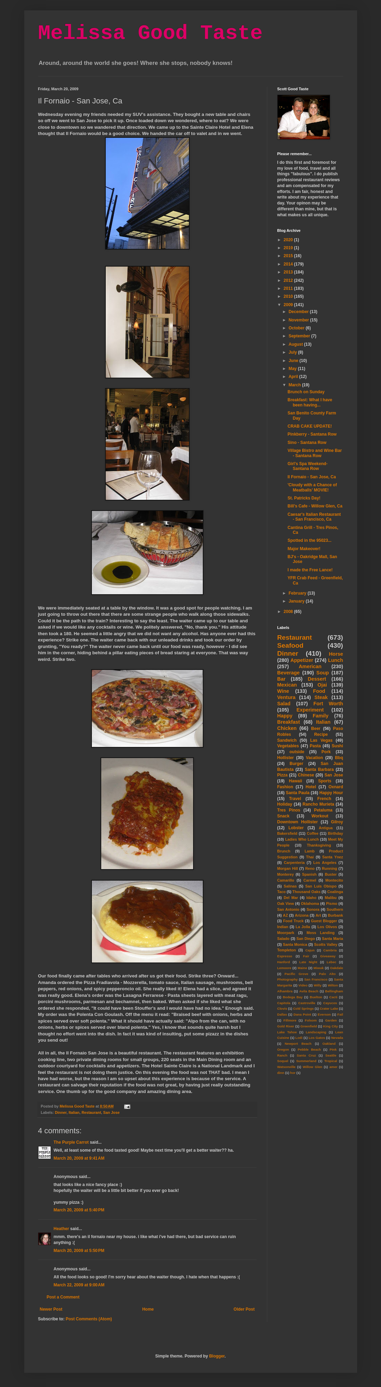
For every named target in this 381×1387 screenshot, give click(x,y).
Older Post (244, 1309)
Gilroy (337, 821)
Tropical (330, 1061)
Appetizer (302, 660)
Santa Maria (332, 938)
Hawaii (295, 781)
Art (318, 915)
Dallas (282, 1014)
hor (292, 1073)
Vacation (314, 757)
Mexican (287, 685)
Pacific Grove (296, 974)
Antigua (325, 828)
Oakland (329, 1043)
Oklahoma (310, 903)
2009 (289, 304)
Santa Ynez (332, 857)
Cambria (330, 950)
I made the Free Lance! (309, 570)
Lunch (335, 660)
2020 (289, 239)
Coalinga (335, 892)
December (299, 311)
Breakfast (288, 722)
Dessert (317, 679)
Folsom (311, 1020)
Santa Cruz (306, 1055)
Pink (333, 1049)
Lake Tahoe (287, 1032)
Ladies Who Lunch (302, 839)
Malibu (331, 898)
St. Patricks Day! (303, 498)
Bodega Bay (293, 997)
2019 (289, 247)
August (296, 344)
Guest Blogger (324, 921)
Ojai (322, 685)
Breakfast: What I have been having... (309, 402)
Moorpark (285, 933)
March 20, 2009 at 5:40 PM (79, 1210)
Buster (331, 874)
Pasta (315, 745)
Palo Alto (327, 974)
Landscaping (316, 1032)
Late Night (308, 962)
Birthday (335, 833)
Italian (74, 1112)
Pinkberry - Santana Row (311, 434)
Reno (309, 868)
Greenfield (309, 1026)
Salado (283, 938)
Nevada (337, 1038)
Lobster (296, 827)
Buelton (316, 997)
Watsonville (286, 1067)
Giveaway (328, 956)
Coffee (313, 833)
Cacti (333, 997)
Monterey (285, 874)
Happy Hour (331, 792)
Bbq (339, 757)
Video (303, 985)
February (298, 593)
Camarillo (285, 880)
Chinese (306, 775)
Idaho (311, 898)
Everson (324, 1014)
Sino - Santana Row (306, 442)
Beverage (288, 672)
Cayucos (330, 1003)
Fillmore (290, 1020)
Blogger (217, 1356)
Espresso (284, 956)
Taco (281, 892)
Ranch (282, 1055)
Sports (324, 781)
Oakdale (336, 968)
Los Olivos (327, 927)
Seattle (331, 1055)
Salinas (290, 886)
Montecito (334, 880)
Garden (331, 1020)
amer (333, 1067)
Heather (61, 1228)
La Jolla (303, 927)
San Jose (111, 1112)
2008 (289, 611)
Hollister (285, 757)
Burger (296, 763)
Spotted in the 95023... (309, 540)
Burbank (335, 915)
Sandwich (287, 740)
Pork (326, 751)
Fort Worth (328, 703)
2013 (289, 272)
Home (148, 1309)
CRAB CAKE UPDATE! (309, 426)
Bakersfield (287, 833)
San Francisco (316, 979)
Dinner (61, 1112)
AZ (285, 915)
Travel (295, 798)
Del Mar (291, 898)
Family (321, 715)
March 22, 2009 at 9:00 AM (79, 1285)
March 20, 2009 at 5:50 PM (79, 1250)
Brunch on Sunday (305, 391)
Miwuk (318, 968)
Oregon (283, 1049)
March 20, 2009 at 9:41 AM (79, 1158)
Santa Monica (295, 944)
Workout (320, 816)
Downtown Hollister (297, 821)
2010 (289, 296)
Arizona (302, 915)
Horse (336, 654)
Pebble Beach (309, 1049)
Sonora (312, 909)
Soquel (282, 1061)
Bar (281, 679)
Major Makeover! (303, 548)
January (296, 601)
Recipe (321, 734)
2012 (289, 280)
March (295, 385)
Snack (283, 816)
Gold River (285, 1026)
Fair (306, 956)
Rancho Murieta (318, 804)
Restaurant (91, 1112)
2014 (289, 264)
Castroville (306, 1003)
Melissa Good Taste (150, 33)
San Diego (305, 938)
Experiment (309, 710)
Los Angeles (325, 862)
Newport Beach (298, 1043)
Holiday (284, 804)
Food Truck (293, 921)
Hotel (310, 786)
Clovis (282, 1008)
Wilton (333, 985)
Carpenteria (294, 862)
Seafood (290, 645)
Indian (282, 927)
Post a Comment (63, 1297)
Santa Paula (297, 792)
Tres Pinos (289, 810)
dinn (280, 1073)
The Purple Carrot (71, 1142)
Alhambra (285, 991)
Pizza (282, 775)
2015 (289, 255)
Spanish (309, 874)
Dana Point (302, 1014)
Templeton (286, 950)
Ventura (286, 697)
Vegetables (288, 745)
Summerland (306, 1061)
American (310, 666)
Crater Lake (329, 1008)
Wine (283, 691)
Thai (310, 857)
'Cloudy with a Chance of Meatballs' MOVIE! (312, 487)
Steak (321, 697)
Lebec (331, 962)
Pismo (331, 903)
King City (330, 1026)
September (299, 336)
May (293, 368)
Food (319, 691)
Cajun (310, 950)
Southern (335, 909)
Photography (287, 979)
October (296, 328)
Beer (316, 728)
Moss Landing (320, 933)
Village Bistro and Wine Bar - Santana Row (314, 453)
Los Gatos (317, 1038)
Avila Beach (308, 991)
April (293, 376)
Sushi (337, 745)
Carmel (309, 880)
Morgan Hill (287, 868)
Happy (285, 715)
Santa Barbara (319, 769)
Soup (323, 672)
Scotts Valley (325, 944)
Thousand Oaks (306, 892)
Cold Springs (303, 1008)
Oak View (285, 903)
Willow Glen (312, 1067)
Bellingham (334, 991)
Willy (317, 985)
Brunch (284, 851)
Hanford (283, 962)
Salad (284, 703)
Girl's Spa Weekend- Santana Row (307, 466)
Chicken (287, 728)
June (293, 360)
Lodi (298, 1038)
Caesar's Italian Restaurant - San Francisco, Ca (314, 517)
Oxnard (335, 786)
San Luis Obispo (320, 886)
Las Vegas (321, 740)
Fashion (285, 786)
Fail (340, 1014)
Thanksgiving (319, 845)
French (324, 798)
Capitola (284, 1003)
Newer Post (51, 1309)
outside (296, 751)
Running (329, 868)
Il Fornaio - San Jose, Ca (311, 476)
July (293, 352)
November (299, 320)
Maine (302, 968)
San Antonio (288, 909)
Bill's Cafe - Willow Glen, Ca (314, 506)
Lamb (310, 851)
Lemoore (284, 968)
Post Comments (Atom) (89, 1319)
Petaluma (323, 810)
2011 (289, 288)
